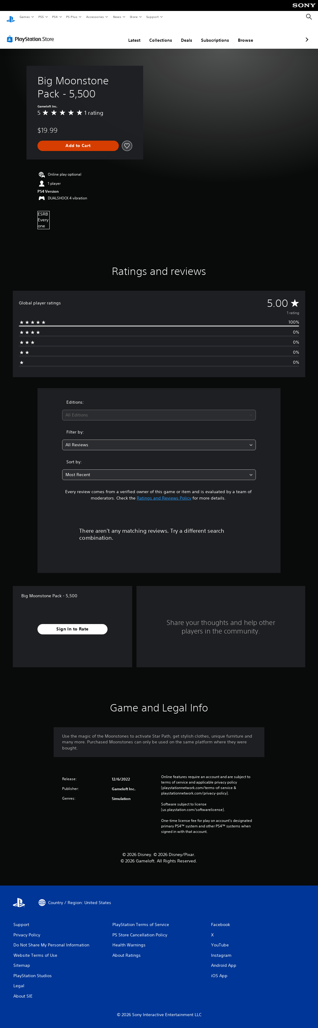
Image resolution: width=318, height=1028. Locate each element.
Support (152, 17)
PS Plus (72, 17)
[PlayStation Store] (31, 33)
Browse (213, 34)
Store (133, 17)
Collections (128, 34)
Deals (154, 34)
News (117, 17)
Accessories (95, 17)
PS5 (41, 17)
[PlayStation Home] (10, 17)
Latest (102, 34)
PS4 (55, 17)
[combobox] (159, 409)
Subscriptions (183, 34)
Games (24, 17)
